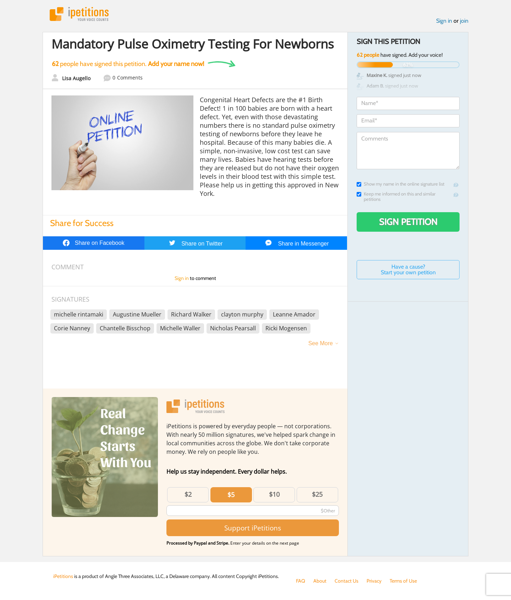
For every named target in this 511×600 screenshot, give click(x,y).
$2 (188, 494)
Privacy (374, 581)
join (464, 20)
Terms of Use (403, 581)
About (319, 581)
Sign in (444, 20)
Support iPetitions (252, 528)
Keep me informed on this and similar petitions (396, 196)
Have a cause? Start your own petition (408, 269)
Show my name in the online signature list (400, 184)
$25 (317, 494)
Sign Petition (408, 221)
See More (320, 343)
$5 (231, 494)
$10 (274, 494)
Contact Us (346, 581)
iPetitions (79, 14)
